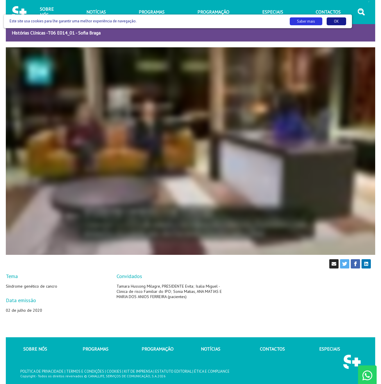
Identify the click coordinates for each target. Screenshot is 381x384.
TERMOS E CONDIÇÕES (85, 371)
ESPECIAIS (329, 349)
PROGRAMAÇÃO (157, 349)
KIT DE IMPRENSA (138, 371)
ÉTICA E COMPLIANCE (212, 371)
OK (336, 21)
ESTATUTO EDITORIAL (173, 371)
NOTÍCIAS (210, 349)
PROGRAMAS (95, 349)
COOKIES (114, 371)
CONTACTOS (272, 349)
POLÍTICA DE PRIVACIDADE (42, 371)
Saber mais (306, 21)
